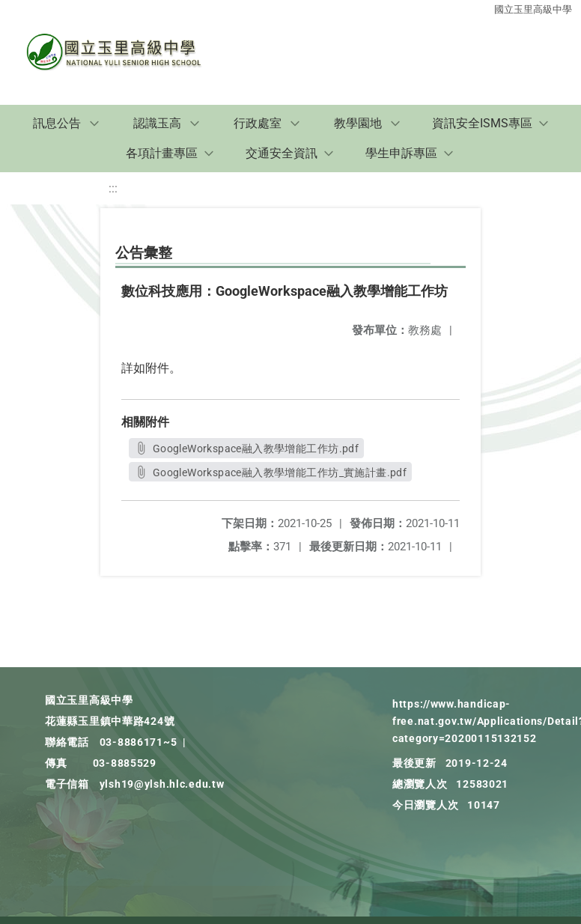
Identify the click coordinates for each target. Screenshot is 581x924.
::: (113, 188)
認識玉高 (157, 123)
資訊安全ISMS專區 (482, 123)
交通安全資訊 (281, 153)
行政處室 (258, 123)
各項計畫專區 (162, 153)
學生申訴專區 (401, 153)
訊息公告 (57, 123)
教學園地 (358, 123)
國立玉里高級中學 (533, 9)
